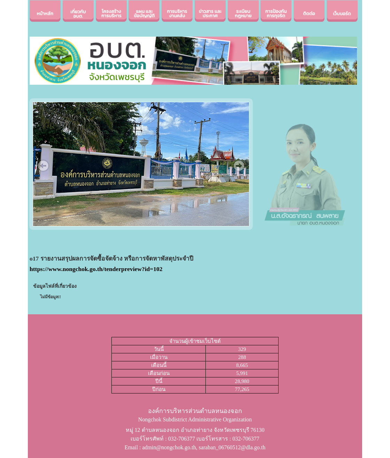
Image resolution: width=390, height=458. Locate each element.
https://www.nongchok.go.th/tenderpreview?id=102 (96, 268)
